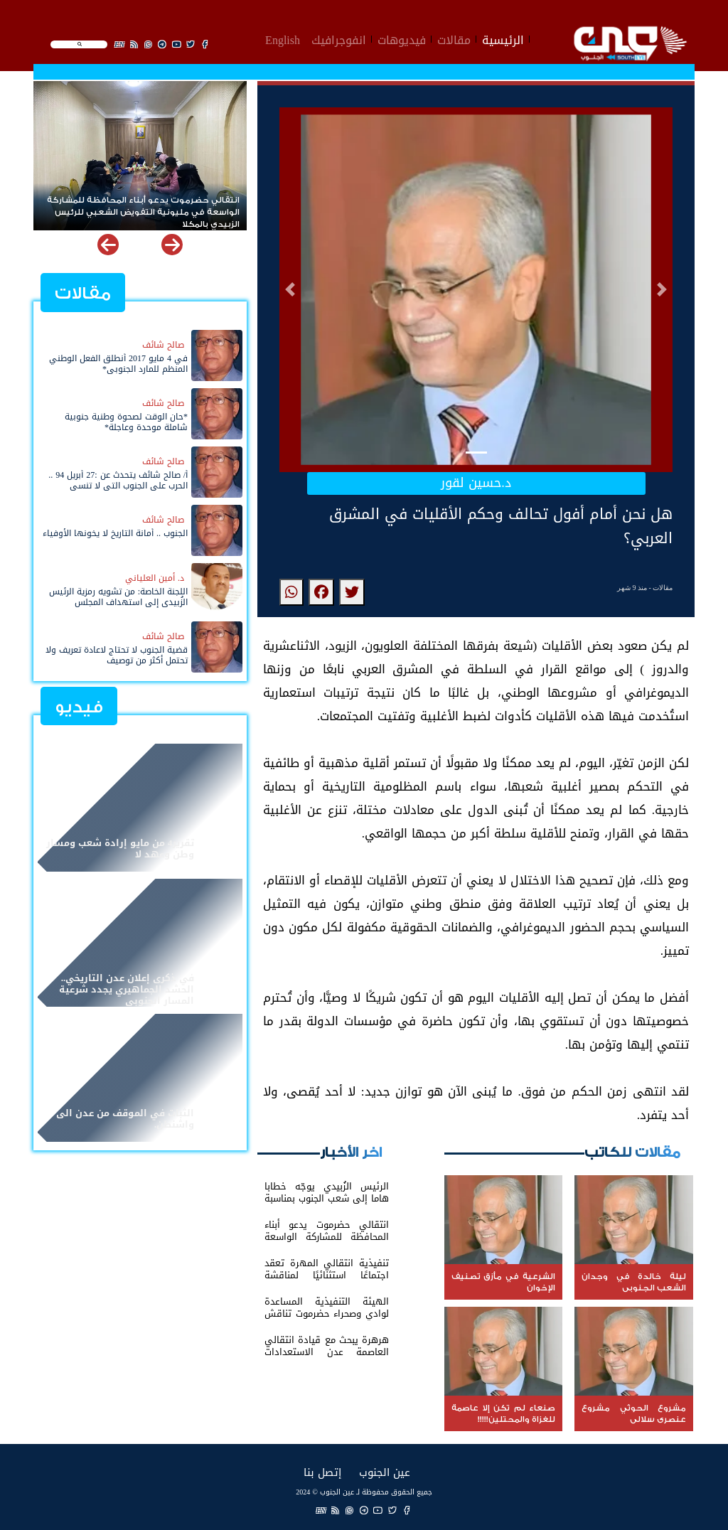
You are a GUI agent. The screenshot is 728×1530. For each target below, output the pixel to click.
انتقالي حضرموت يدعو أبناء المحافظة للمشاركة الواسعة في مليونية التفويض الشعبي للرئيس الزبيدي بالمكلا (143, 207)
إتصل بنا (322, 1472)
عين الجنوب (384, 1472)
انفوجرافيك (338, 38)
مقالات (454, 38)
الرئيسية (503, 38)
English (282, 38)
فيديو (79, 707)
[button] (290, 289)
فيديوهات (402, 38)
